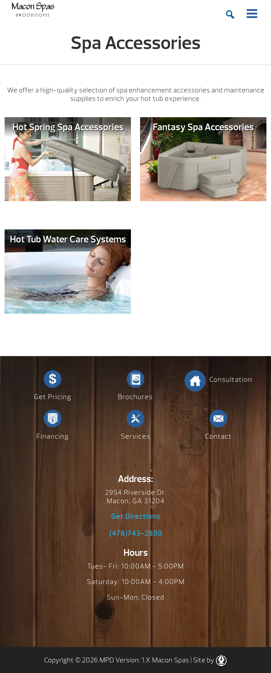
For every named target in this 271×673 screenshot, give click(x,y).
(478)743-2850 (135, 533)
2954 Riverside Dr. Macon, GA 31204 (136, 496)
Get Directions (135, 516)
